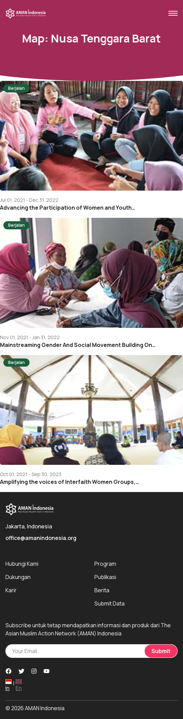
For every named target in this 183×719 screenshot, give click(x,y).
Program (105, 563)
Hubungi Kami (21, 563)
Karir (11, 590)
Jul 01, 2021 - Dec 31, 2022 (29, 200)
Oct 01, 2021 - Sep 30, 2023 (30, 474)
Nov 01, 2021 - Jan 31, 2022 (30, 337)
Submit (160, 651)
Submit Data (109, 603)
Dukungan (18, 577)
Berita (101, 590)
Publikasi (105, 577)
